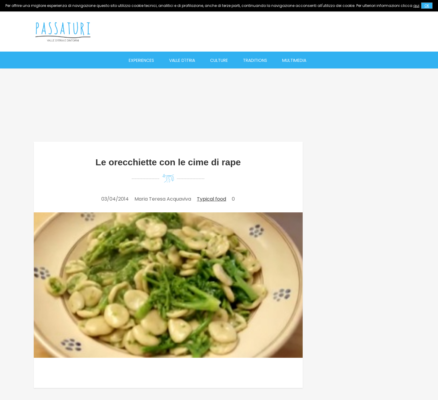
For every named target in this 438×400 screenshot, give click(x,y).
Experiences (141, 60)
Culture (219, 60)
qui (416, 5)
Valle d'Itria (182, 60)
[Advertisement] (295, 31)
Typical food (211, 198)
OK (426, 5)
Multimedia (294, 60)
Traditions (255, 60)
